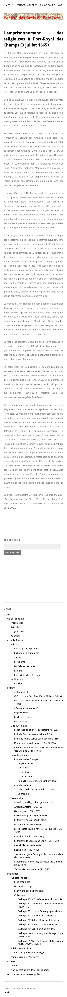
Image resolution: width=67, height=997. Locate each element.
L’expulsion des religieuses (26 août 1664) (35, 743)
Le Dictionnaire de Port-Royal (29, 890)
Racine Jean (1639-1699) (26, 849)
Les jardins (23, 772)
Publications (13, 873)
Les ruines (23, 767)
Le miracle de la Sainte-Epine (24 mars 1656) (36, 738)
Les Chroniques (22, 882)
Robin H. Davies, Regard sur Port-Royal (37, 781)
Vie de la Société (15, 618)
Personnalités (17, 798)
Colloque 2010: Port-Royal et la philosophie (40, 899)
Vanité (17, 657)
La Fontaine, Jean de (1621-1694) (31, 815)
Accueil (10, 5)
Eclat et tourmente (20, 692)
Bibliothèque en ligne (51, 5)
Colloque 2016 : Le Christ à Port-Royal (37, 929)
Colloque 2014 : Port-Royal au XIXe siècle (38, 920)
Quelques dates (19, 725)
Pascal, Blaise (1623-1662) (27, 845)
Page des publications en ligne (29, 952)
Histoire (11, 688)
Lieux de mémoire (20, 755)
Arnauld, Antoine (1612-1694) (29, 807)
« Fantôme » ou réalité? (26, 708)
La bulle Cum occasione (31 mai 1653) (33, 734)
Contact (20, 5)
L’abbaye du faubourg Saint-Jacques (36, 789)
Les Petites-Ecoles (23, 717)
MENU (7, 614)
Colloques (19, 895)
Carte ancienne (25, 776)
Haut (6, 992)
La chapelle (23, 794)
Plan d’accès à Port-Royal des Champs (30, 970)
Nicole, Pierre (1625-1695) (27, 824)
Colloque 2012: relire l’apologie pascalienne (40, 911)
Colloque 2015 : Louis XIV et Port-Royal (37, 924)
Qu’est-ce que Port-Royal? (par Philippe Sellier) (38, 696)
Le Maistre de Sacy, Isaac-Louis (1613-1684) (36, 841)
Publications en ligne (21, 948)
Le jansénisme (21, 712)
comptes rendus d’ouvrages (25, 957)
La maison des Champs (26, 759)
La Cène (18, 670)
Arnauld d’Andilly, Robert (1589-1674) (33, 802)
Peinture (15, 644)
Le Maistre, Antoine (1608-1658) (30, 820)
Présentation (17, 622)
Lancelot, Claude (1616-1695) (29, 836)
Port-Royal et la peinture (26, 648)
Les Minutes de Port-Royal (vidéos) (24, 974)
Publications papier (20, 878)
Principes (19, 683)
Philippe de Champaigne (26, 653)
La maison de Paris (23, 785)
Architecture (17, 679)
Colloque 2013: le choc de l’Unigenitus (37, 915)
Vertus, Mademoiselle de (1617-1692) (33, 869)
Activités (15, 627)
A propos (32, 5)
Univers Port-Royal (23, 886)
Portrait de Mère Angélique (28, 675)
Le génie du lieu (26, 763)
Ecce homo (19, 662)
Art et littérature (15, 640)
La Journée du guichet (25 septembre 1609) (36, 729)
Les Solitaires (21, 721)
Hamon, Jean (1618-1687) (27, 811)
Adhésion (15, 636)
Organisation (17, 631)
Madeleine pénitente (24, 666)
